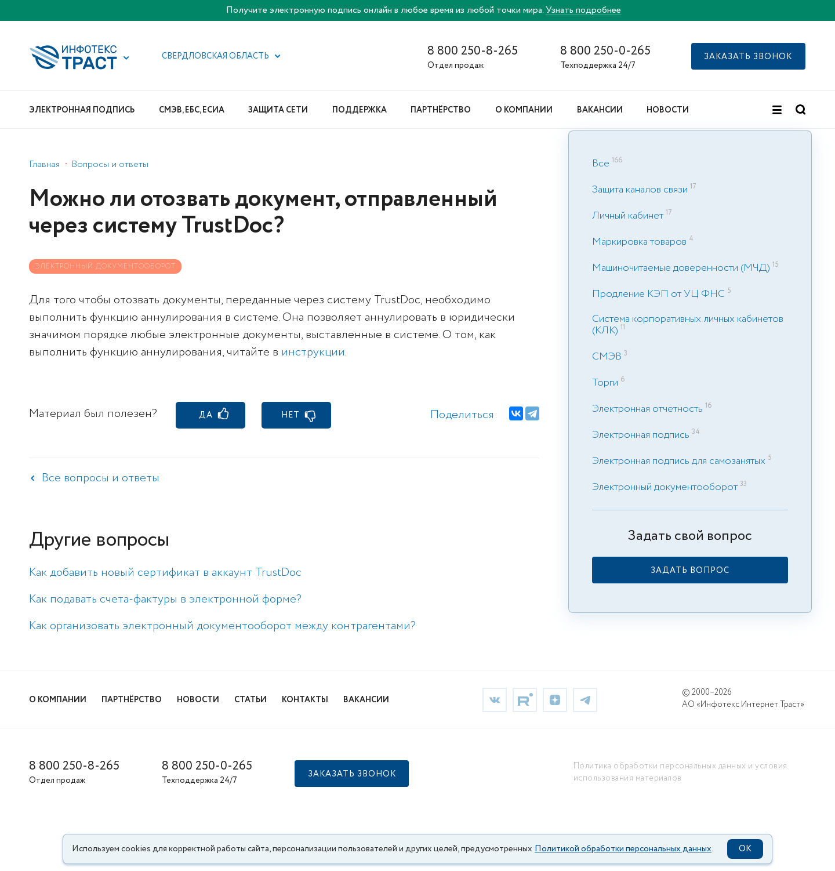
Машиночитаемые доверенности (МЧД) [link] (681, 267)
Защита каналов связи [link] (640, 189)
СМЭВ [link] (607, 356)
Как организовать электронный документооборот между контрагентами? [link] (222, 626)
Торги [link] (605, 382)
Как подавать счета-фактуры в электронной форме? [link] (165, 599)
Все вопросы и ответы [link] (100, 478)
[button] (126, 58)
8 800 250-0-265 (605, 51)
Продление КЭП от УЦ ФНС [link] (658, 294)
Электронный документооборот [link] (665, 487)
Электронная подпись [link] (640, 434)
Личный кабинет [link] (627, 215)
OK (745, 849)
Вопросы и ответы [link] (109, 164)
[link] (690, 570)
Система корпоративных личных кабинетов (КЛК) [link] (687, 324)
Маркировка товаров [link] (639, 241)
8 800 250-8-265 (472, 51)
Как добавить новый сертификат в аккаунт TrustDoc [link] (165, 572)
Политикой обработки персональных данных (623, 849)
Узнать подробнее (583, 10)
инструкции (313, 352)
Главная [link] (44, 164)
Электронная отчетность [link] (647, 408)
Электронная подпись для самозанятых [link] (678, 461)
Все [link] (600, 163)
